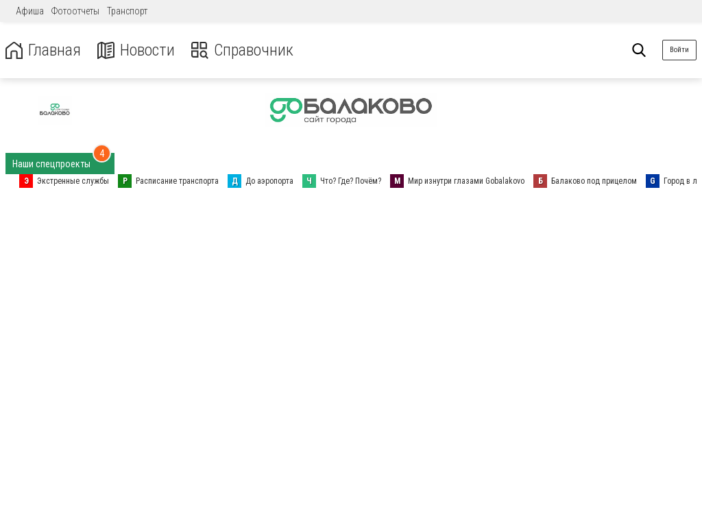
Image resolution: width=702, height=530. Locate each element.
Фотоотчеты (75, 10)
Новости (136, 50)
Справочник (242, 50)
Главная (43, 50)
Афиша (30, 10)
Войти (679, 49)
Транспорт (127, 10)
